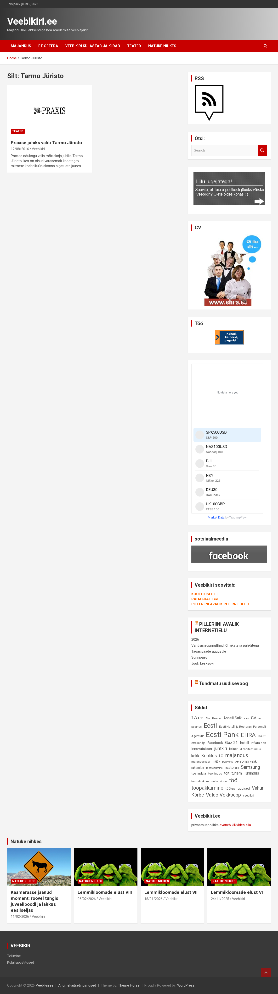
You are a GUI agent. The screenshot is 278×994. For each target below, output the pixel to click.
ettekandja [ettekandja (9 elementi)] (198, 743)
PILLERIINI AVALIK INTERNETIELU (220, 604)
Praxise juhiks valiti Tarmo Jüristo (46, 142)
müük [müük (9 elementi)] (216, 761)
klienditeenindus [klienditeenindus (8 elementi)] (250, 749)
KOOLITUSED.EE (205, 594)
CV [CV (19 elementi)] (253, 717)
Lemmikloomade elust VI (237, 892)
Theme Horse (129, 985)
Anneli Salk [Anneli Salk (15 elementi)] (232, 718)
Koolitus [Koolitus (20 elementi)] (209, 755)
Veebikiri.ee (32, 21)
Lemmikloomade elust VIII (105, 892)
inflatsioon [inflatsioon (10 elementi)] (258, 743)
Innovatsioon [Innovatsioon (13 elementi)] (201, 749)
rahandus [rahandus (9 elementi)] (197, 768)
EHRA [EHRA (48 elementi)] (248, 735)
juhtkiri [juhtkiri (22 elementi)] (220, 748)
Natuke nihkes (162, 46)
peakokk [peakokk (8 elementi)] (227, 761)
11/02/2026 (20, 916)
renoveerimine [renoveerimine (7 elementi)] (214, 768)
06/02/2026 (87, 899)
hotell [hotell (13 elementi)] (244, 743)
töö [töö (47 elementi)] (233, 780)
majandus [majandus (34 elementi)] (236, 755)
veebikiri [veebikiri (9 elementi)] (248, 795)
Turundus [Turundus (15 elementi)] (251, 773)
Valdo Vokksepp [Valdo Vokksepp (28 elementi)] (223, 795)
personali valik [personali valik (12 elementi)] (246, 761)
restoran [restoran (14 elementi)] (232, 767)
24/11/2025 (220, 899)
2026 (195, 639)
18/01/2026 (153, 899)
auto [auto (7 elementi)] (246, 718)
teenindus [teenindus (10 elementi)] (215, 773)
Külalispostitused (20, 962)
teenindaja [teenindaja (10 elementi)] (198, 773)
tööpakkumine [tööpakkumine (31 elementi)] (207, 788)
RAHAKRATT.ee (204, 599)
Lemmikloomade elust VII (171, 892)
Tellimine (14, 956)
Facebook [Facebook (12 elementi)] (215, 743)
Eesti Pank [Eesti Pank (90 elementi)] (222, 735)
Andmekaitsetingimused (77, 985)
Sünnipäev (199, 657)
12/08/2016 (20, 149)
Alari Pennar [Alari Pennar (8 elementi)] (213, 718)
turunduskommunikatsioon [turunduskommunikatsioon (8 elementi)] (209, 781)
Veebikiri (38, 149)
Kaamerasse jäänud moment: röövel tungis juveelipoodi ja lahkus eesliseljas (34, 901)
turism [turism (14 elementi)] (237, 773)
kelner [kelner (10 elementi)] (233, 749)
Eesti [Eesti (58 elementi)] (210, 725)
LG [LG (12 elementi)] (221, 756)
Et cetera (48, 46)
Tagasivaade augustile (208, 651)
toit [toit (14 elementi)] (226, 773)
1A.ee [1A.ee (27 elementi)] (197, 718)
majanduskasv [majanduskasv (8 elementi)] (200, 761)
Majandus (21, 46)
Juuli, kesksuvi (202, 663)
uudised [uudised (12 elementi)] (244, 788)
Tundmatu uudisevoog (223, 683)
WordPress (186, 985)
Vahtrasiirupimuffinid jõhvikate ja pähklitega (225, 645)
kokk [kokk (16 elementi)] (195, 756)
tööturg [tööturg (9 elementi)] (231, 788)
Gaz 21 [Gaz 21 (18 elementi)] (231, 742)
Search (262, 150)
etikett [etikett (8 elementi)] (262, 736)
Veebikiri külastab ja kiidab (92, 46)
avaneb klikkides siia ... (237, 825)
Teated (134, 46)
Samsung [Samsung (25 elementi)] (250, 767)
